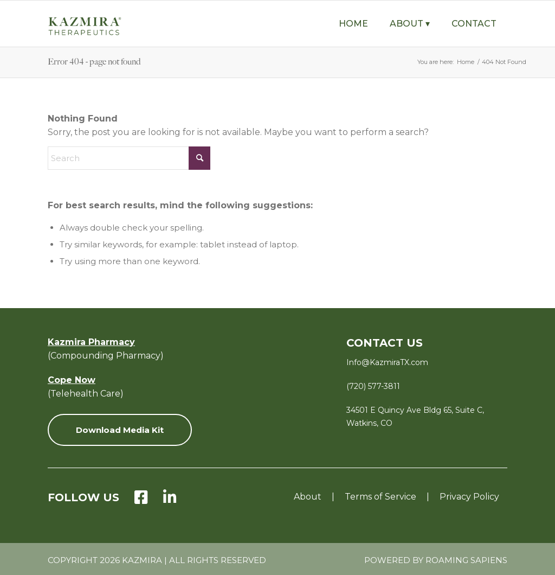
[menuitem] (353, 24)
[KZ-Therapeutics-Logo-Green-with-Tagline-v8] (102, 28)
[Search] (129, 158)
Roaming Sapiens (466, 560)
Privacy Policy (469, 496)
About (307, 496)
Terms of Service (380, 496)
